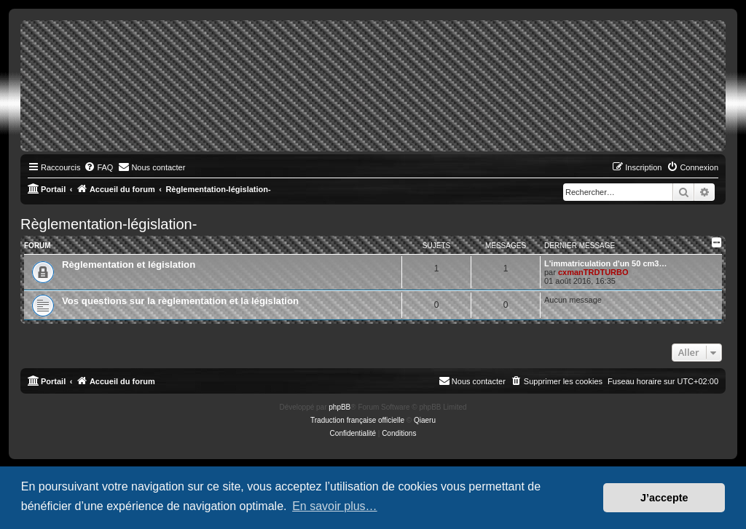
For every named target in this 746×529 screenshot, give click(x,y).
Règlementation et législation (128, 264)
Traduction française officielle (357, 420)
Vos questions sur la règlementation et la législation (180, 300)
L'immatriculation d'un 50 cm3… (605, 263)
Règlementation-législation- (108, 224)
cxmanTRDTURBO (593, 272)
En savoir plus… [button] (334, 506)
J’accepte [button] (664, 498)
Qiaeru (425, 420)
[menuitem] (98, 167)
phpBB (339, 407)
